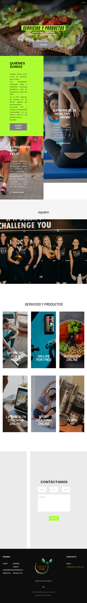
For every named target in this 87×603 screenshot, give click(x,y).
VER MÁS (43, 45)
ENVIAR (54, 518)
